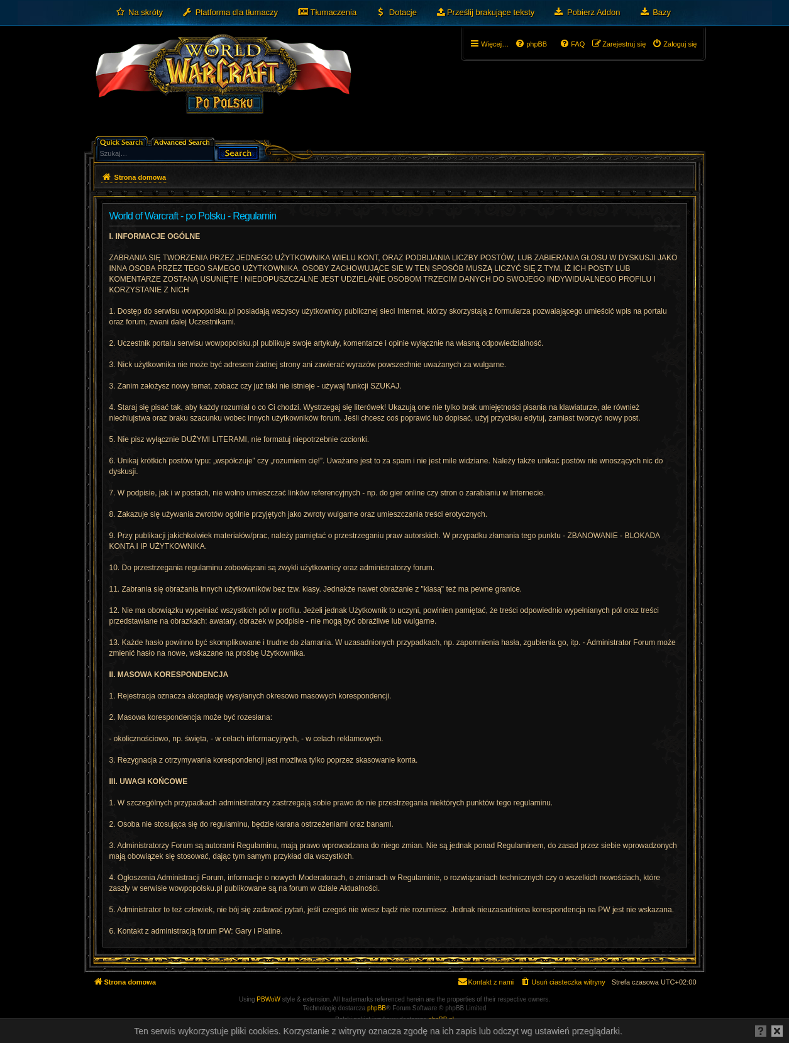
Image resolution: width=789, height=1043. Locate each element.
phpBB (376, 1008)
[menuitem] (139, 12)
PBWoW (268, 999)
